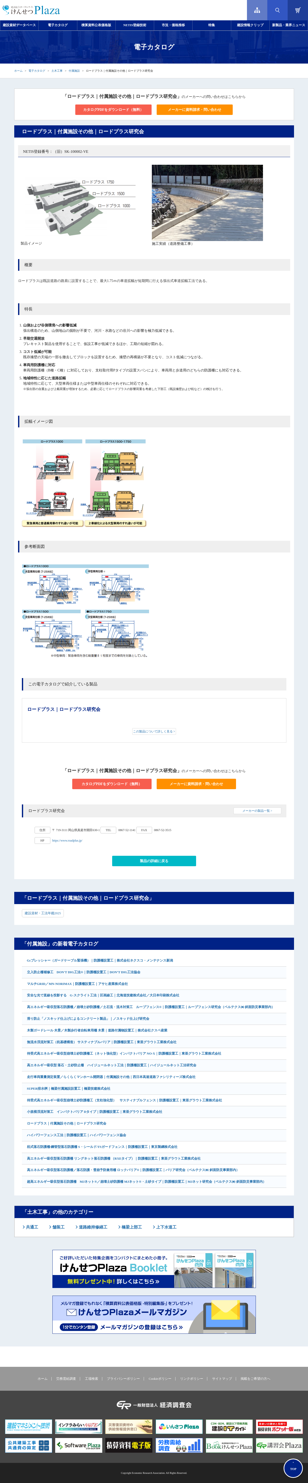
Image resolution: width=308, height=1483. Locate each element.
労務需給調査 (66, 1379)
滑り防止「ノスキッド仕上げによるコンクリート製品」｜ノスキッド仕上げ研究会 (88, 1019)
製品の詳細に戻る (154, 861)
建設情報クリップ (250, 25)
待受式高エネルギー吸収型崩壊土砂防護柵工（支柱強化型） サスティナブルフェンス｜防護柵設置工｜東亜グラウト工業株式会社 (124, 1100)
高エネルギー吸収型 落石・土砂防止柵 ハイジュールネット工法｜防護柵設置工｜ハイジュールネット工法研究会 (111, 1065)
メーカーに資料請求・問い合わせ (194, 110)
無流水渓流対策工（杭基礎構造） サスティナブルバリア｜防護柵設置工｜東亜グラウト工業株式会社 (102, 1042)
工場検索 (91, 1379)
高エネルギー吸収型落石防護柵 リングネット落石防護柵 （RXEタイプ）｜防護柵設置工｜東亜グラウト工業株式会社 (114, 1158)
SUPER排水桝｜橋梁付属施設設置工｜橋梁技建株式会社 (69, 1088)
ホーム (18, 70)
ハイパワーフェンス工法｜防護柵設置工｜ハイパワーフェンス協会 (76, 1135)
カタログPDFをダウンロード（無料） (113, 110)
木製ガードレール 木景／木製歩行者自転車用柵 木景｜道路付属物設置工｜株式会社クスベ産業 (97, 1030)
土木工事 (57, 70)
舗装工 (58, 1227)
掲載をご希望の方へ (255, 1379)
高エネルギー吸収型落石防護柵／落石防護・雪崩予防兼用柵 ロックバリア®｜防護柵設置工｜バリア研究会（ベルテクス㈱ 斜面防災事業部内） (133, 1170)
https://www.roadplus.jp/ (67, 840)
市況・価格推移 (173, 25)
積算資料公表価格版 (96, 25)
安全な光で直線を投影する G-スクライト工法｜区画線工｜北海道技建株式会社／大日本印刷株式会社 (103, 995)
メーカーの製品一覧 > (257, 811)
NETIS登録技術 (134, 25)
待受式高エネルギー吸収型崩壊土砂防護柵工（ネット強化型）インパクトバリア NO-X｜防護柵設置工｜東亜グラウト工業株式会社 (124, 1053)
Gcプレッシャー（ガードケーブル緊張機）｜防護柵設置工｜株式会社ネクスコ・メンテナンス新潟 (100, 960)
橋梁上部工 (131, 1227)
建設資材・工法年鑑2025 (43, 913)
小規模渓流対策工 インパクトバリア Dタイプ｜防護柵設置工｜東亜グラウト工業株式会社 (95, 1112)
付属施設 (74, 70)
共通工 (31, 1227)
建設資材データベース (19, 25)
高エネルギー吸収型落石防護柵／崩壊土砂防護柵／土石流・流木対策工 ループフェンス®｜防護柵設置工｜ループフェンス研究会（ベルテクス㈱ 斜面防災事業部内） (151, 1007)
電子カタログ (58, 25)
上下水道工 (166, 1227)
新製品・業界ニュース (288, 25)
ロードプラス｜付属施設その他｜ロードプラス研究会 (66, 1123)
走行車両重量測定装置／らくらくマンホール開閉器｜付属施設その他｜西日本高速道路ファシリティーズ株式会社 (111, 1077)
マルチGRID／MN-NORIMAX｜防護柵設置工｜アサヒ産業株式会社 (77, 984)
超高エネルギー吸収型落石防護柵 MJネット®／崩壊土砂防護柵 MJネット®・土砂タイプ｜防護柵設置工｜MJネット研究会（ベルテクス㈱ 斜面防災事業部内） (146, 1182)
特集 (211, 25)
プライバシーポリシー (123, 1379)
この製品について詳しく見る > (154, 731)
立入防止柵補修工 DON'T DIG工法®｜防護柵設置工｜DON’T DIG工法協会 (84, 972)
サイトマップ (222, 1379)
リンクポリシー (191, 1379)
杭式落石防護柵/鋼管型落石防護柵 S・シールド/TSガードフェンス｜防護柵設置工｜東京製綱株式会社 (102, 1147)
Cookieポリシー (160, 1379)
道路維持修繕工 (92, 1227)
